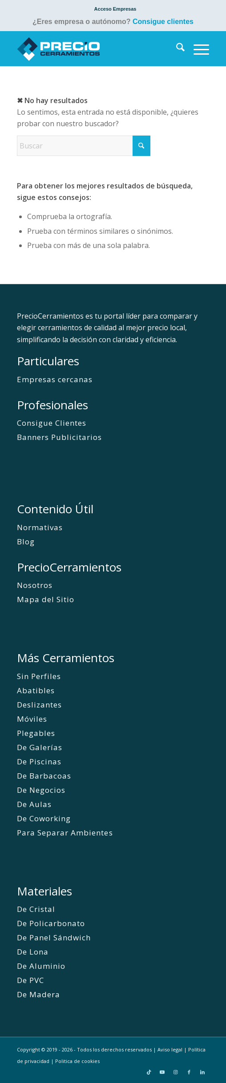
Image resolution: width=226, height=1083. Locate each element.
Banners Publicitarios (59, 437)
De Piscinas (39, 761)
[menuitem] (115, 9)
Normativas (40, 527)
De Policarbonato (51, 923)
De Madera (38, 994)
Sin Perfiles (39, 676)
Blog (26, 541)
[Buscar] (176, 48)
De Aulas (34, 804)
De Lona (32, 952)
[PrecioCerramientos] (93, 48)
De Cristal (36, 909)
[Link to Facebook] (189, 1072)
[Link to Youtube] (162, 1072)
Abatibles (36, 690)
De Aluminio (41, 966)
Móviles (32, 719)
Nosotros (34, 585)
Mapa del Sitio (45, 599)
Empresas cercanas (55, 379)
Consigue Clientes (51, 423)
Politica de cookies (77, 1061)
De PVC (30, 980)
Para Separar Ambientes (65, 832)
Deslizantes (39, 704)
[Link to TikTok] (149, 1072)
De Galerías (39, 747)
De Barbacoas (44, 776)
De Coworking (44, 818)
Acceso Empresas (115, 9)
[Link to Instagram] (175, 1072)
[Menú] (197, 48)
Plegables (36, 733)
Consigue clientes (163, 21)
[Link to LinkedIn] (202, 1072)
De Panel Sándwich (54, 937)
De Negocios (41, 790)
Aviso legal (169, 1049)
